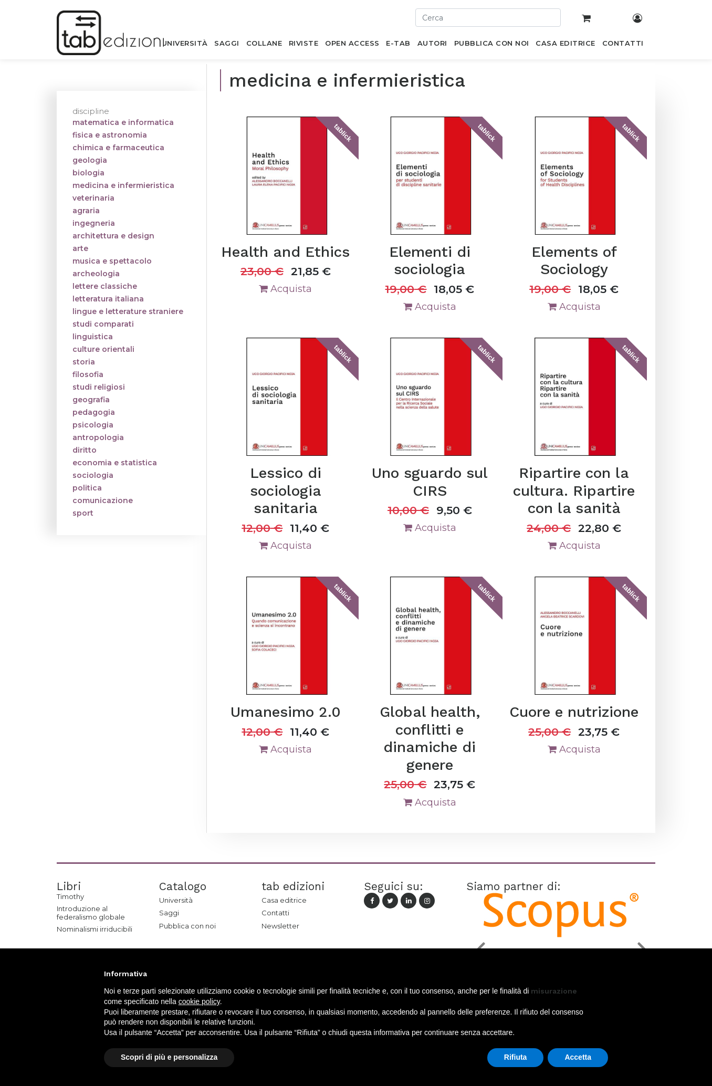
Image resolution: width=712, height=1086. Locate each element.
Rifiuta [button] (515, 1057)
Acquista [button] (285, 289)
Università (176, 900)
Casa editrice (284, 900)
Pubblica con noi (187, 926)
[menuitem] (184, 45)
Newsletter (280, 926)
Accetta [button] (577, 1057)
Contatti (275, 913)
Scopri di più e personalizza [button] (169, 1057)
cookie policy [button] (199, 1001)
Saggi (169, 913)
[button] (602, 973)
